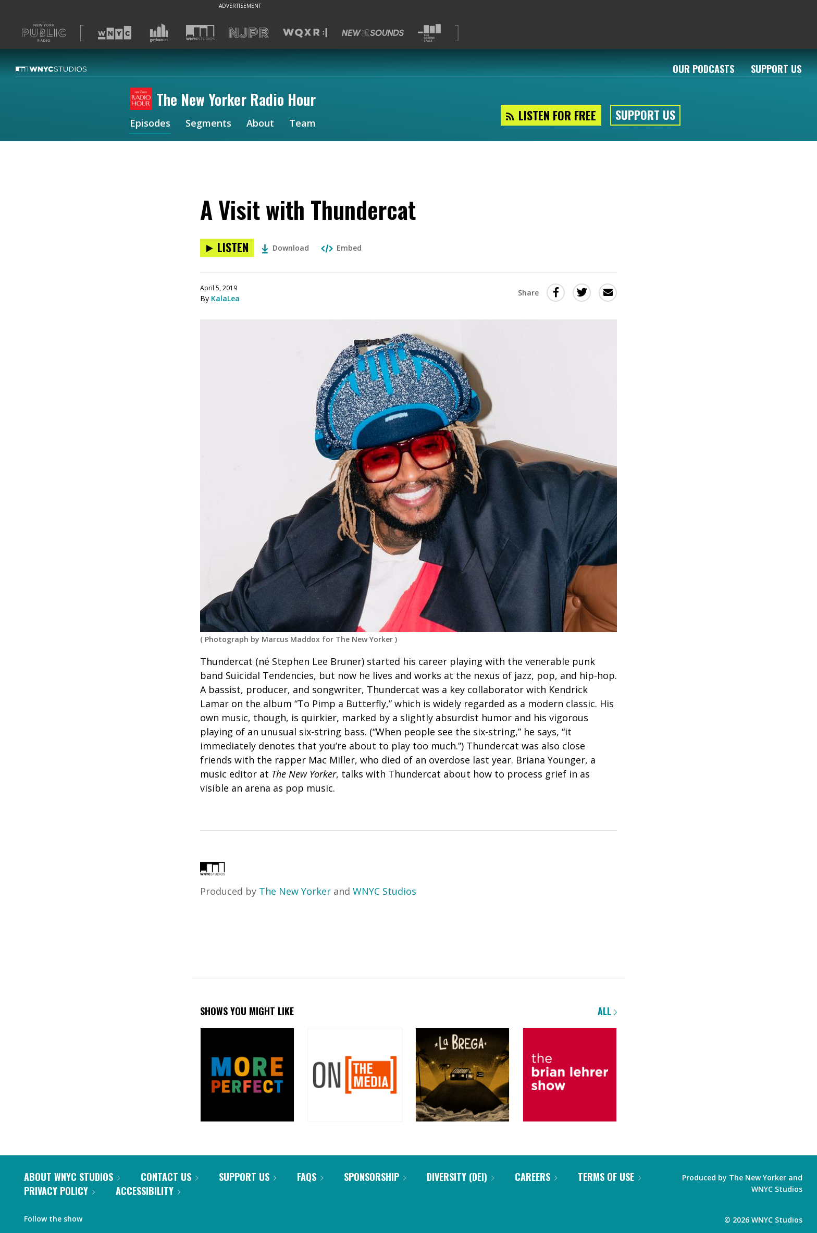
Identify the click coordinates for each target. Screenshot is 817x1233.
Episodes (150, 124)
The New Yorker (295, 891)
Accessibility (148, 1191)
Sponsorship (375, 1176)
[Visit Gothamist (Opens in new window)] (159, 32)
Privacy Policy (59, 1191)
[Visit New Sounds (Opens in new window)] (373, 32)
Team (302, 124)
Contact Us (169, 1176)
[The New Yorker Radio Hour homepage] (143, 100)
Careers (536, 1176)
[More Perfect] (247, 1076)
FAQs (310, 1176)
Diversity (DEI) (460, 1176)
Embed (341, 248)
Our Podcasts (703, 69)
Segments (208, 124)
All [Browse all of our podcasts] (607, 1011)
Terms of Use (609, 1176)
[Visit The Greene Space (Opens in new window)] (429, 33)
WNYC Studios (384, 891)
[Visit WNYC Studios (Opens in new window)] (200, 32)
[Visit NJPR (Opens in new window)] (249, 33)
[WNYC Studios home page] (64, 68)
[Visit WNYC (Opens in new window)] (114, 33)
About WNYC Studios (72, 1176)
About (260, 124)
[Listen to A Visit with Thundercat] (227, 248)
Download (285, 248)
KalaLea (225, 298)
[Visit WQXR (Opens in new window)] (305, 33)
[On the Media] (354, 1076)
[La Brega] (462, 1076)
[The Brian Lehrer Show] (570, 1076)
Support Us (776, 69)
